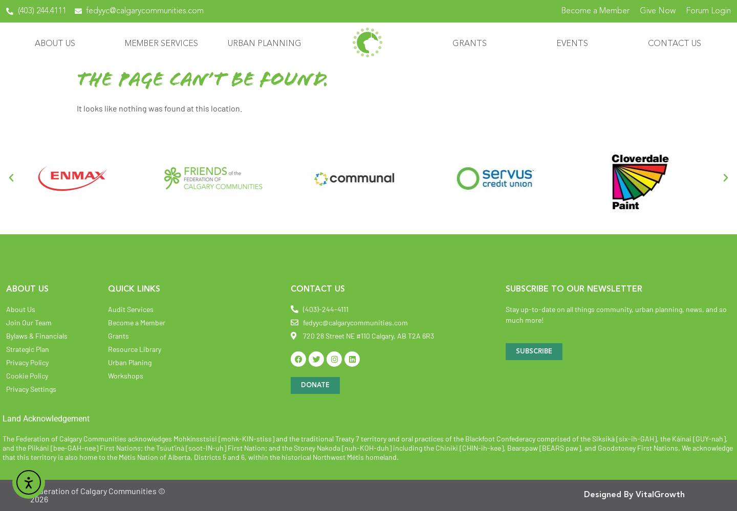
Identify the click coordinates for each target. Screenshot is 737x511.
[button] (11, 178)
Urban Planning (267, 44)
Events (574, 44)
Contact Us (677, 44)
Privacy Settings (31, 389)
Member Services (164, 44)
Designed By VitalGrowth (634, 495)
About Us (57, 44)
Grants (472, 44)
